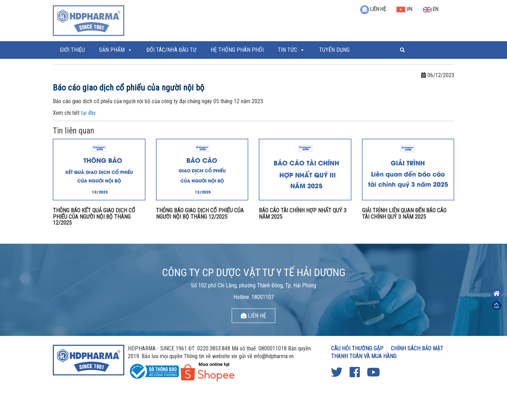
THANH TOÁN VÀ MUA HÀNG (363, 356)
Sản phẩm (112, 49)
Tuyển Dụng (334, 49)
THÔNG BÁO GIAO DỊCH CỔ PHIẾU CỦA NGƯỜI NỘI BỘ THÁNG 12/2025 (200, 213)
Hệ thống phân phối (237, 49)
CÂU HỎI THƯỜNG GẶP (357, 348)
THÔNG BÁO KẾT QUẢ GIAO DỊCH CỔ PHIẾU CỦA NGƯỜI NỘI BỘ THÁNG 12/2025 (94, 216)
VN (404, 9)
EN (430, 9)
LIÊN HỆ (373, 9)
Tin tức (287, 49)
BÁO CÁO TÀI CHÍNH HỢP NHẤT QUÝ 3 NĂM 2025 (302, 213)
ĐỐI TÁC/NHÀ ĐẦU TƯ (171, 49)
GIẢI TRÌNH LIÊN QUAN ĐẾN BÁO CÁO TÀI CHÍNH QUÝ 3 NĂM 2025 (404, 213)
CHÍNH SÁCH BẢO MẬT (417, 348)
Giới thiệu (72, 49)
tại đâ (87, 113)
